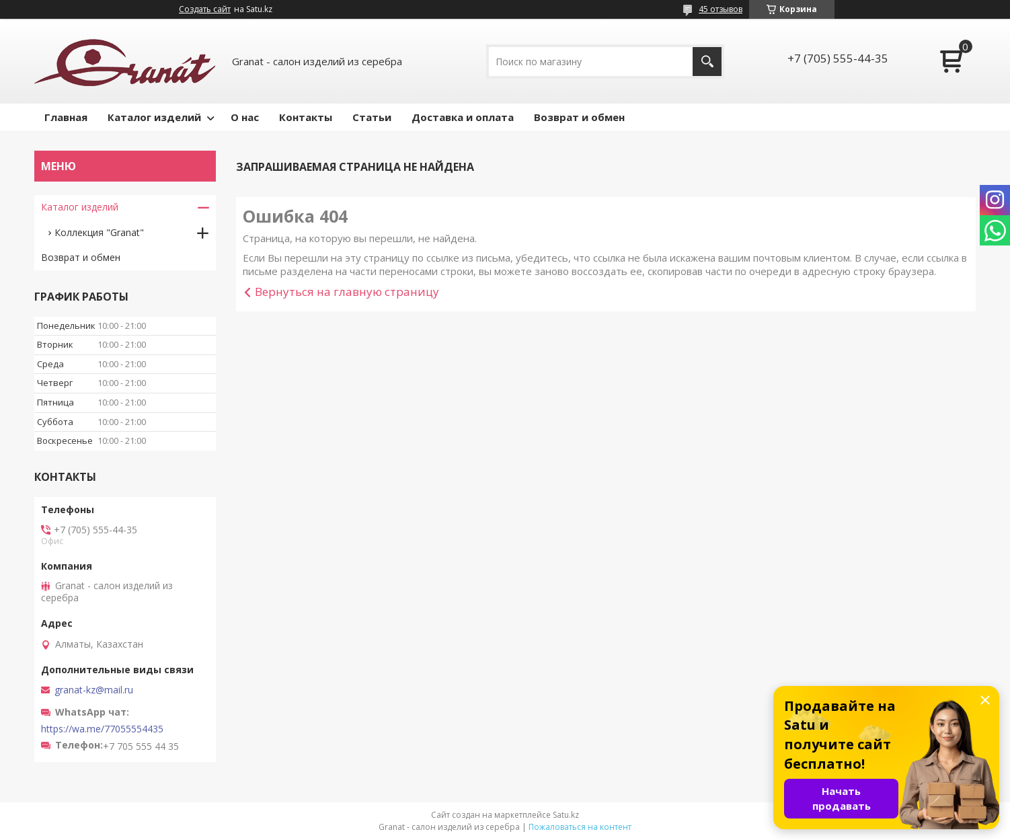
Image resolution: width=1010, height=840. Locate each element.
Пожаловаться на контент (580, 827)
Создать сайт (205, 9)
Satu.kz (566, 814)
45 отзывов (720, 9)
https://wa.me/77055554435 (102, 729)
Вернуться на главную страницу (347, 291)
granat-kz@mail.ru (93, 690)
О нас (245, 117)
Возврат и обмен (579, 117)
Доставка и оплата (463, 117)
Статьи (371, 117)
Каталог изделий (154, 117)
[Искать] (707, 61)
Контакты (305, 117)
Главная (65, 117)
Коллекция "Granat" (99, 232)
